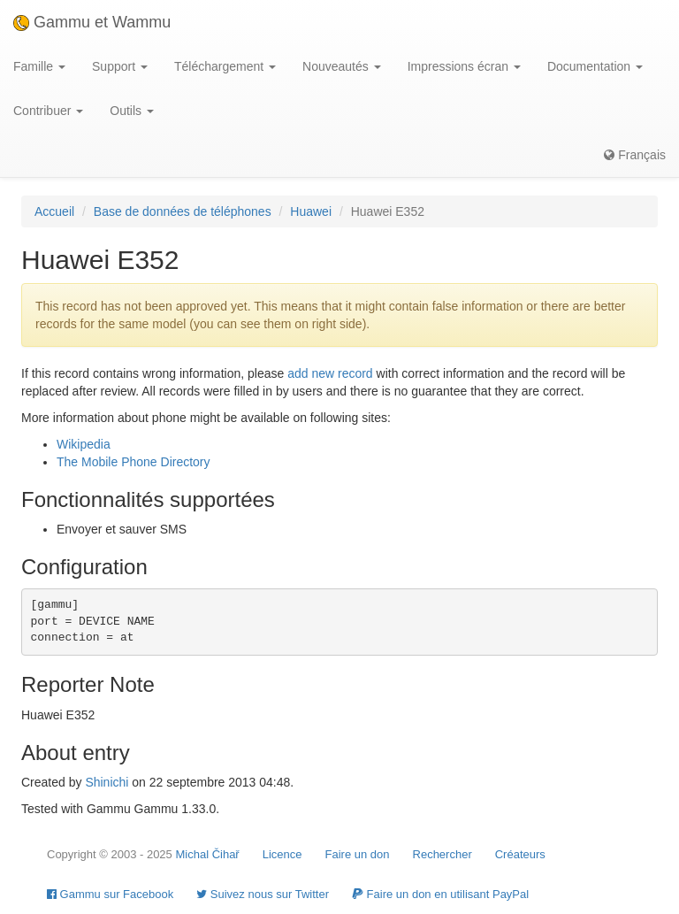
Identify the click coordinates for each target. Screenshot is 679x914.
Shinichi (106, 782)
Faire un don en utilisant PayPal (440, 894)
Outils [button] (132, 111)
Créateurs (520, 854)
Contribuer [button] (48, 111)
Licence (282, 854)
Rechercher (442, 854)
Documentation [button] (595, 66)
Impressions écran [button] (464, 66)
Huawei (311, 211)
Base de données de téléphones (182, 211)
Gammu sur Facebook (110, 894)
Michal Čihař (207, 854)
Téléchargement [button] (225, 66)
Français (635, 155)
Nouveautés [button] (341, 66)
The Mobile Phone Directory (133, 462)
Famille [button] (39, 66)
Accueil (54, 211)
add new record (330, 373)
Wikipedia (84, 444)
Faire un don (357, 854)
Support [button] (120, 66)
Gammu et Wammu (92, 22)
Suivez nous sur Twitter (262, 894)
